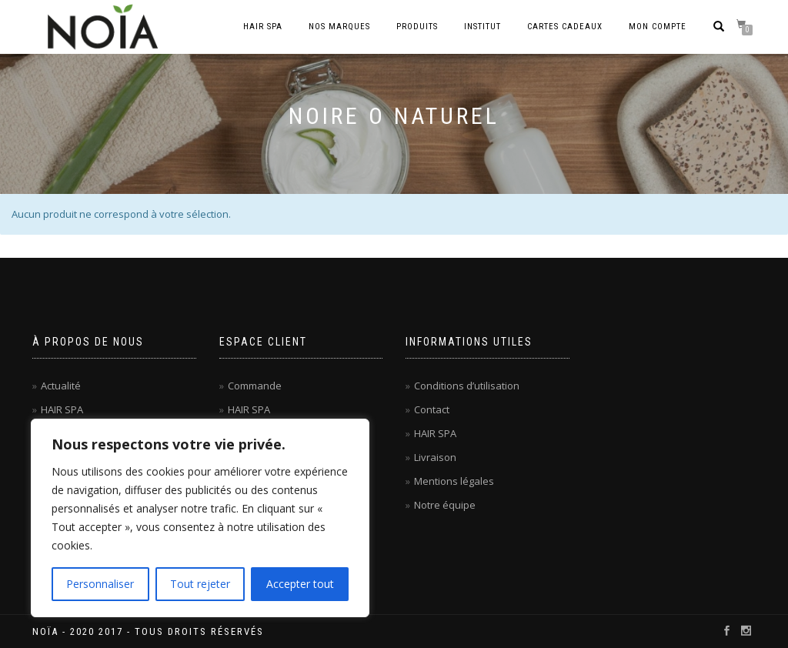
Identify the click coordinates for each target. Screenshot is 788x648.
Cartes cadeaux (565, 27)
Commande (255, 385)
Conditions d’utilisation (466, 385)
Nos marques (339, 27)
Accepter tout (300, 583)
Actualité (61, 385)
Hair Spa (262, 27)
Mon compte (657, 27)
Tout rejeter (200, 583)
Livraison (435, 457)
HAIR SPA (62, 409)
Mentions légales (454, 481)
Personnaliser (100, 583)
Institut (482, 27)
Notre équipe (445, 505)
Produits (417, 27)
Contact (431, 409)
